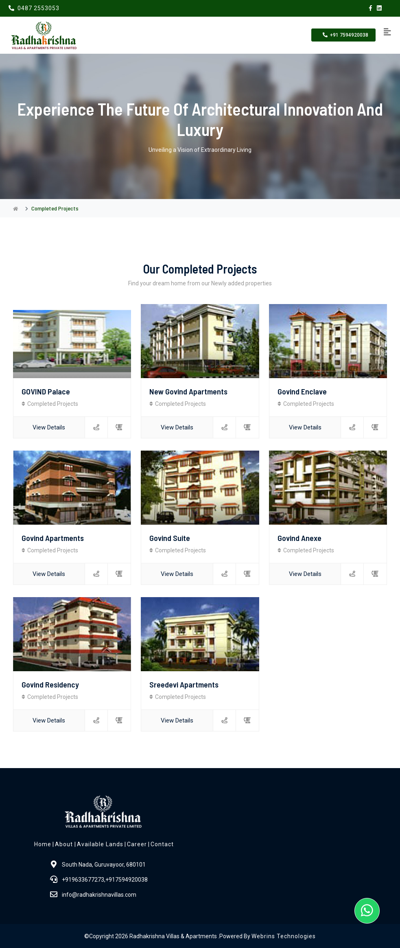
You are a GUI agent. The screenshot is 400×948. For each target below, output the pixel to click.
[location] (96, 427)
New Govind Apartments (188, 391)
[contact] (119, 427)
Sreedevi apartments (184, 683)
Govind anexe (299, 537)
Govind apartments (53, 537)
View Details (49, 427)
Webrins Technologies (283, 935)
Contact (162, 843)
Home (42, 843)
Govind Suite (169, 537)
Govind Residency (50, 683)
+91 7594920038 (343, 35)
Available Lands (100, 843)
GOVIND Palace (46, 391)
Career (137, 843)
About (64, 843)
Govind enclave (302, 391)
